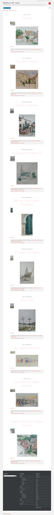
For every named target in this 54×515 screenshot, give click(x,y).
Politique (21, 488)
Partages (21, 491)
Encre (18, 189)
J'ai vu (23, 481)
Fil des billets (6, 10)
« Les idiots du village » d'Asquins (27, 383)
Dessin (21, 500)
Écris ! (37, 488)
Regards (21, 477)
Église (23, 189)
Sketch (18, 241)
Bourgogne (15, 141)
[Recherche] (9, 476)
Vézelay (14, 336)
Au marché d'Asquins (27, 348)
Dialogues (23, 483)
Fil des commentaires (13, 10)
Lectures (21, 486)
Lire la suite (12, 46)
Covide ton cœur (24, 480)
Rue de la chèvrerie (27, 61)
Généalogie (23, 478)
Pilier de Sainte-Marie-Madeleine (27, 202)
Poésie (21, 499)
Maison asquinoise (27, 105)
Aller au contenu (38, 0)
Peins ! (12, 50)
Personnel (21, 475)
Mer (36, 500)
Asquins (27, 18)
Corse (37, 483)
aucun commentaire (15, 51)
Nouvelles (21, 504)
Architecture (36, 49)
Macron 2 (23, 489)
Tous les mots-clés (38, 507)
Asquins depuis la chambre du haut (27, 423)
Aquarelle (27, 49)
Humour (37, 497)
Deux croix (27, 300)
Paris (36, 502)
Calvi (36, 481)
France (37, 494)
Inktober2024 (24, 497)
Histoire (37, 496)
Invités (23, 484)
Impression (37, 499)
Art (36, 478)
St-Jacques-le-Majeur (27, 252)
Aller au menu (43, 0)
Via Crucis (23, 494)
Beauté (37, 480)
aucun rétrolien (22, 51)
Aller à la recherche (48, 0)
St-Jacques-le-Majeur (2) (27, 153)
